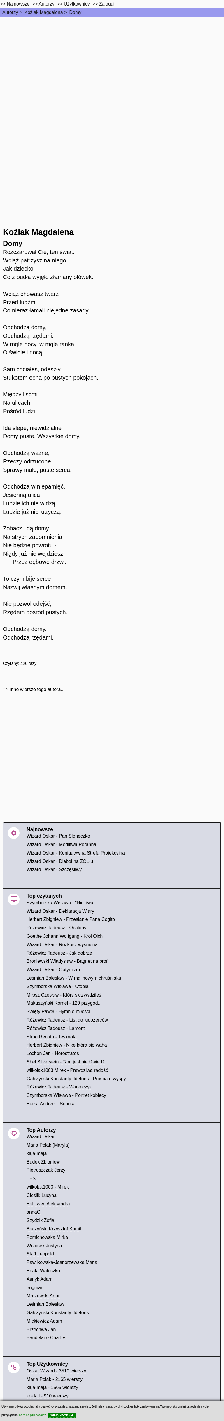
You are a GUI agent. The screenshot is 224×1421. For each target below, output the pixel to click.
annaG (34, 1211)
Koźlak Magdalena (43, 12)
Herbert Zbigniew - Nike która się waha (67, 1044)
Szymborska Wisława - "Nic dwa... (62, 902)
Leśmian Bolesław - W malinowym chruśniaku (74, 978)
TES (31, 1178)
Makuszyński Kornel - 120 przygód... (64, 1003)
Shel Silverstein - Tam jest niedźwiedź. (66, 1061)
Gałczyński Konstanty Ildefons (58, 1312)
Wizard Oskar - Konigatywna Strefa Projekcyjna (76, 852)
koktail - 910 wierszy (48, 1395)
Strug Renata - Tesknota (52, 1036)
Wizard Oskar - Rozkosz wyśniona (62, 944)
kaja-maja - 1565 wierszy (52, 1387)
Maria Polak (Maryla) (48, 1145)
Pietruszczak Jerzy (46, 1170)
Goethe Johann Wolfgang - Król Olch (65, 936)
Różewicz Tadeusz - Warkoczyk (59, 1086)
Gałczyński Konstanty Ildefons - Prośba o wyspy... (78, 1078)
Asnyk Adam (39, 1279)
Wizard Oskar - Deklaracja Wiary (60, 911)
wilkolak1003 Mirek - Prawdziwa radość (67, 1070)
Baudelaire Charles (46, 1337)
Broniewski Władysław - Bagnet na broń (68, 961)
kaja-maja (37, 1153)
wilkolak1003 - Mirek (48, 1186)
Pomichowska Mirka (47, 1237)
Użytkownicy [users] (77, 3)
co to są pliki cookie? (32, 1415)
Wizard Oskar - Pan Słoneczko (58, 836)
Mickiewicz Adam (44, 1321)
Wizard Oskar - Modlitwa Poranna (61, 844)
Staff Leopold (40, 1253)
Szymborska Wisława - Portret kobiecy (66, 1095)
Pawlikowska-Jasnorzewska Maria (62, 1262)
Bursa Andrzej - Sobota (51, 1103)
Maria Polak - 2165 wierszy (55, 1379)
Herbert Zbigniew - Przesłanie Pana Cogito (71, 919)
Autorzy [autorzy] (47, 3)
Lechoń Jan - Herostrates (53, 1053)
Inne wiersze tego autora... (37, 689)
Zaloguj (106, 3)
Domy (75, 12)
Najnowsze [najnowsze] (18, 3)
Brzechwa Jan (41, 1329)
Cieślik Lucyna (42, 1195)
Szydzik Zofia (40, 1220)
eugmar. (35, 1287)
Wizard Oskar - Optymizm (53, 969)
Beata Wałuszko (43, 1270)
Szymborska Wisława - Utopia (58, 986)
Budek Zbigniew (43, 1161)
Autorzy (10, 12)
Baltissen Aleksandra (48, 1203)
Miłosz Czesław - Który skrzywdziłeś (64, 994)
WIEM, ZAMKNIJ (61, 1415)
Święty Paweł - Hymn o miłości (58, 1011)
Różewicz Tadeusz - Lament (56, 1028)
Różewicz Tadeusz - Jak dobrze (59, 953)
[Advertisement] (112, 60)
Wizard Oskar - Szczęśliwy (54, 869)
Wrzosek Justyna (44, 1245)
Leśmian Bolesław (45, 1304)
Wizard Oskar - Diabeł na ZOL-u (60, 861)
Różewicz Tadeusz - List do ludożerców (67, 1019)
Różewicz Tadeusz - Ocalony (56, 927)
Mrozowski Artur (43, 1295)
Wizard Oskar (41, 1136)
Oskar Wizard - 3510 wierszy (56, 1370)
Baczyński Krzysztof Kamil (54, 1228)
